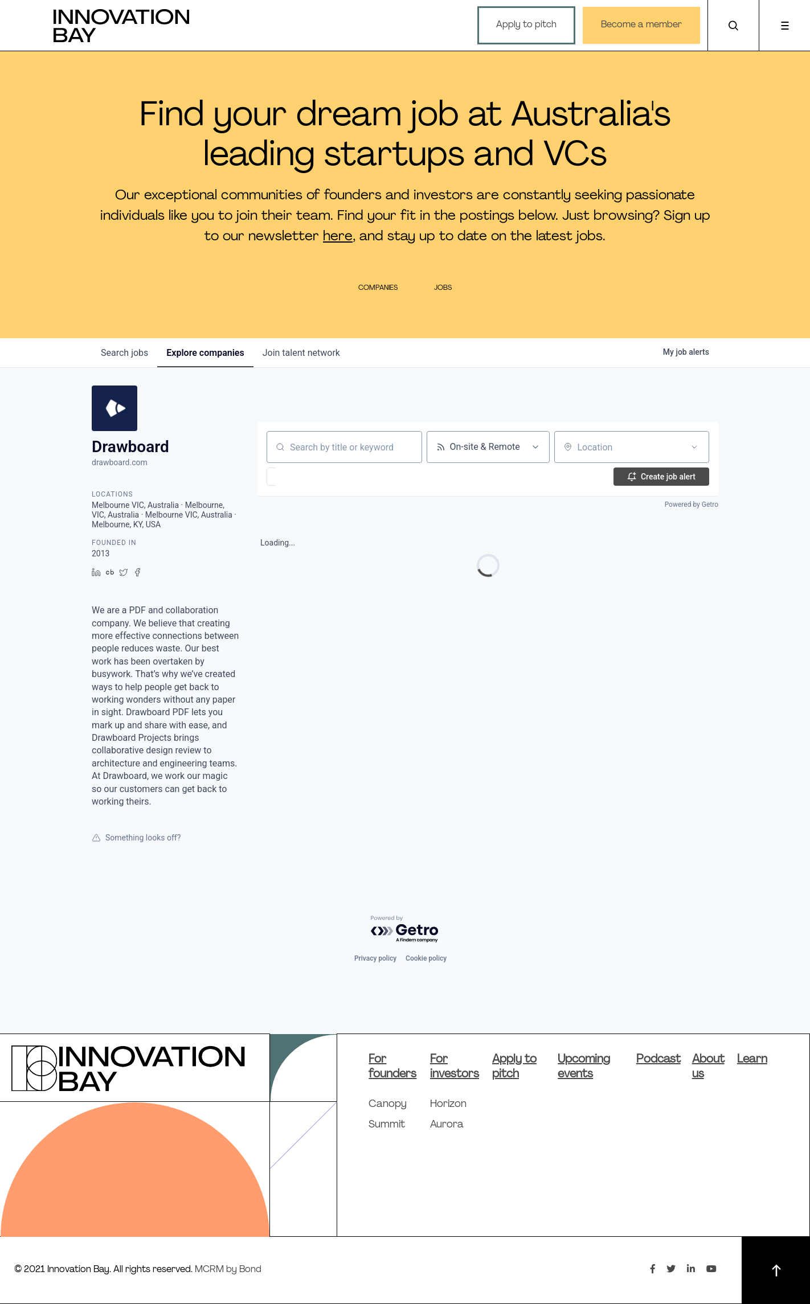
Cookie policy (426, 958)
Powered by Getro (691, 505)
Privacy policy (375, 958)
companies (205, 352)
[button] (304, 477)
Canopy (388, 1104)
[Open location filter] (694, 447)
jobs (124, 352)
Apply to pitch (526, 25)
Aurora (447, 1125)
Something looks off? (136, 837)
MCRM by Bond (228, 1269)
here (338, 237)
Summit (387, 1125)
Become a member (641, 25)
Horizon (448, 1104)
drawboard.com (120, 462)
